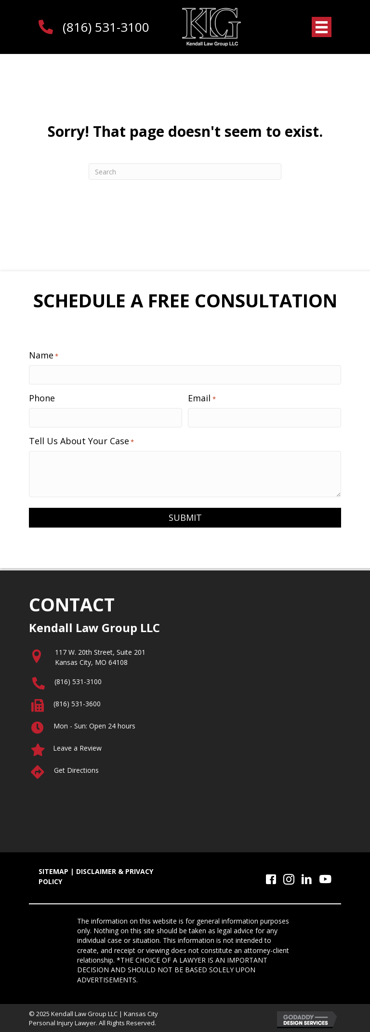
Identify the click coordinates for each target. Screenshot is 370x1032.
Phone (42, 397)
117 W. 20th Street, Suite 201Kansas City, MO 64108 (100, 657)
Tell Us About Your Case (81, 440)
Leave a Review (77, 747)
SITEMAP (53, 871)
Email (201, 397)
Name (43, 355)
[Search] (185, 171)
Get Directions (76, 769)
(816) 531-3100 (106, 27)
